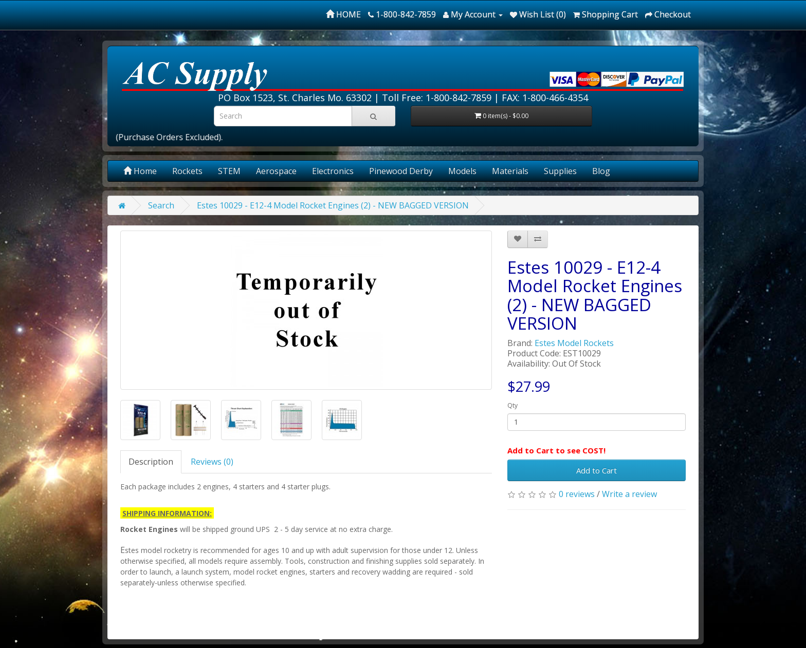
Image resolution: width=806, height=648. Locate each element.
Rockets (187, 171)
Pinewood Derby (401, 171)
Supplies (560, 171)
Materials (510, 171)
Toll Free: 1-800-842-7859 (436, 97)
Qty (512, 405)
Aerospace (276, 171)
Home (140, 171)
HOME (343, 14)
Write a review (629, 494)
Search (161, 205)
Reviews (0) (212, 461)
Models (462, 171)
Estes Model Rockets (574, 343)
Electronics (333, 171)
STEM (229, 171)
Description (151, 461)
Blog (601, 171)
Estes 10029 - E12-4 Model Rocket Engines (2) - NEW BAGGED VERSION (333, 205)
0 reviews (577, 494)
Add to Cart (596, 470)
